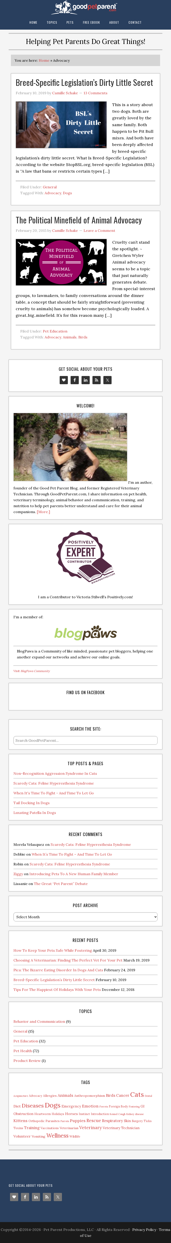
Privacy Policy (144, 1229)
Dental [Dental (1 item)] (148, 1095)
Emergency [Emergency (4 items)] (71, 1106)
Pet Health (22, 1051)
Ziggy (18, 874)
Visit (31, 671)
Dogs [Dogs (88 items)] (53, 1105)
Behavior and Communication (39, 1021)
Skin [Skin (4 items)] (127, 1121)
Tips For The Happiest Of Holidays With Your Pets (57, 989)
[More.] (43, 511)
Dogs (67, 193)
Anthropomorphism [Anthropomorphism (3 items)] (89, 1096)
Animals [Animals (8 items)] (65, 1095)
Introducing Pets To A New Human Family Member (73, 874)
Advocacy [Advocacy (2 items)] (35, 1095)
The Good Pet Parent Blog (85, 7)
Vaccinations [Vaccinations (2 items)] (50, 1128)
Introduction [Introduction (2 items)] (100, 1114)
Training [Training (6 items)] (32, 1127)
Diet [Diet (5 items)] (17, 1106)
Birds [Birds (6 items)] (110, 1095)
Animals (70, 337)
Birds (82, 337)
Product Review (27, 1060)
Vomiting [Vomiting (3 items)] (38, 1136)
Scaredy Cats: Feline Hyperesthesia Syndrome (53, 783)
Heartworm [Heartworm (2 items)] (42, 1114)
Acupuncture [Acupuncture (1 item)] (20, 1095)
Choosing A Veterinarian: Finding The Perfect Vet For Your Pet (68, 960)
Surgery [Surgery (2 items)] (137, 1121)
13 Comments (95, 93)
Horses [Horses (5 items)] (71, 1113)
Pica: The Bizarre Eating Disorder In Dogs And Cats (58, 970)
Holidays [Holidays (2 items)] (58, 1114)
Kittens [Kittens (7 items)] (20, 1120)
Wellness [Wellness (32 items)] (57, 1135)
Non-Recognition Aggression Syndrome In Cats (55, 773)
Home (44, 60)
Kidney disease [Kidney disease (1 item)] (135, 1114)
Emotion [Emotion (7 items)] (90, 1106)
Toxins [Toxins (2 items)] (18, 1128)
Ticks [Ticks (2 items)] (148, 1121)
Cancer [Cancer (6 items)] (122, 1095)
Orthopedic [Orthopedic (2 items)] (36, 1121)
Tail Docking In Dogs (31, 803)
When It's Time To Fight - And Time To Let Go (53, 793)
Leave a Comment (99, 230)
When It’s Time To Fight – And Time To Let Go (72, 854)
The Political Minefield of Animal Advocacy (79, 220)
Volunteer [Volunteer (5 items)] (22, 1136)
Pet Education (55, 331)
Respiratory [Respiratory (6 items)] (112, 1120)
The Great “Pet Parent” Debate (61, 883)
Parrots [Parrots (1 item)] (65, 1121)
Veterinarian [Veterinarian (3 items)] (69, 1128)
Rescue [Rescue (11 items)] (94, 1120)
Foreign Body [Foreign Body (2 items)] (118, 1106)
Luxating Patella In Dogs (34, 812)
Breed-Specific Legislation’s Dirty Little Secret (84, 82)
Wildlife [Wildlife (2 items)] (74, 1136)
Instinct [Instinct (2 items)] (84, 1114)
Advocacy (53, 193)
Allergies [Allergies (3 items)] (50, 1096)
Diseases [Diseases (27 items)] (33, 1105)
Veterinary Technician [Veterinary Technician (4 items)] (121, 1128)
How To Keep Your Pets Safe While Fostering (52, 950)
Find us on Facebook (85, 692)
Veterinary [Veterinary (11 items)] (90, 1127)
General (50, 187)
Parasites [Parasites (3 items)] (53, 1121)
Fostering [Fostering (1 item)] (134, 1106)
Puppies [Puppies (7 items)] (78, 1120)
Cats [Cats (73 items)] (137, 1094)
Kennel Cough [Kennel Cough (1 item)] (117, 1114)
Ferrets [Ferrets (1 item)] (104, 1106)
